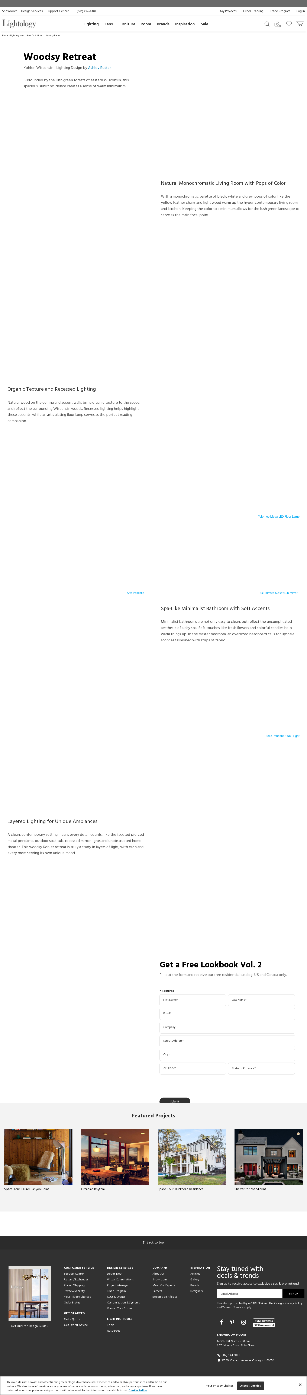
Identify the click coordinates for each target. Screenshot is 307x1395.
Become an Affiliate (165, 1297)
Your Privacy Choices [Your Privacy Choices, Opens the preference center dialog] (220, 1385)
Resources (113, 1330)
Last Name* (239, 1000)
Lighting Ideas (17, 36)
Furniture (127, 24)
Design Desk (114, 1273)
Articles (195, 1273)
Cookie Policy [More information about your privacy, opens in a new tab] (138, 1390)
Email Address (230, 1293)
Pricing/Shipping (74, 1285)
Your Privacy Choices (77, 1297)
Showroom (9, 11)
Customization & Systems (123, 1302)
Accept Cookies (250, 1385)
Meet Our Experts (163, 1285)
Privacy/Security (74, 1291)
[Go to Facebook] (222, 1323)
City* (166, 1055)
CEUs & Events (116, 1297)
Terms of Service (232, 1307)
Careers (157, 1291)
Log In (301, 11)
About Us (158, 1273)
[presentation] (191, 1085)
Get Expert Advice (76, 1325)
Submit (174, 1101)
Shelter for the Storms (250, 1189)
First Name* (170, 1000)
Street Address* (173, 1041)
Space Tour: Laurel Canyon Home (26, 1189)
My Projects (228, 11)
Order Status (72, 1302)
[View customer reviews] (264, 1322)
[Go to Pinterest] (232, 1323)
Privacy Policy (294, 1303)
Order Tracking (253, 11)
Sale (204, 24)
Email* (167, 1014)
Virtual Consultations (120, 1279)
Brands (163, 24)
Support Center (58, 11)
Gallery (194, 1279)
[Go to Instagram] (244, 1323)
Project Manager (118, 1285)
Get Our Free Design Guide (30, 1326)
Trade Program (280, 11)
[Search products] (267, 23)
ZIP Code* (169, 1068)
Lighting (91, 24)
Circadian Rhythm (93, 1189)
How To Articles (34, 36)
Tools (110, 1325)
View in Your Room (119, 1308)
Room (146, 24)
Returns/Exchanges (76, 1279)
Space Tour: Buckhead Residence (180, 1189)
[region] (153, 1385)
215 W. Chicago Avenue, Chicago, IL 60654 (245, 1360)
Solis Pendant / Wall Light (283, 736)
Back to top (153, 1242)
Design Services (32, 11)
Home (5, 36)
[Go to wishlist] (290, 23)
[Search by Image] (277, 24)
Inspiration (185, 24)
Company (169, 1027)
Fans (109, 24)
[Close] (300, 1384)
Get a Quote (72, 1319)
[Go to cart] (300, 22)
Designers (196, 1291)
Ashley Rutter (99, 68)
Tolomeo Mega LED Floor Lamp (279, 516)
